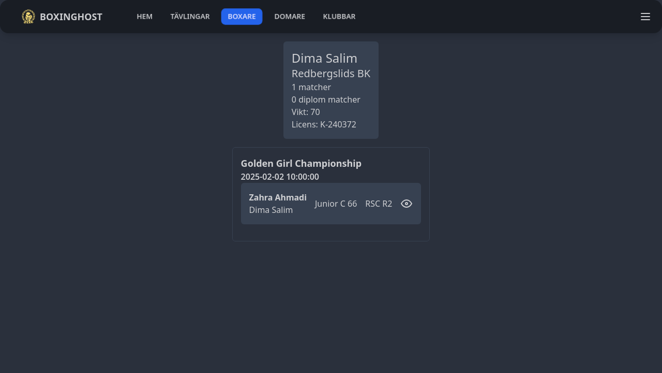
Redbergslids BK (331, 73)
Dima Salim (271, 210)
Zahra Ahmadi (278, 197)
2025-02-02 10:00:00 (280, 176)
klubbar (339, 16)
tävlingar (190, 16)
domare (290, 16)
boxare (242, 16)
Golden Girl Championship (301, 163)
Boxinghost (61, 16)
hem (145, 16)
